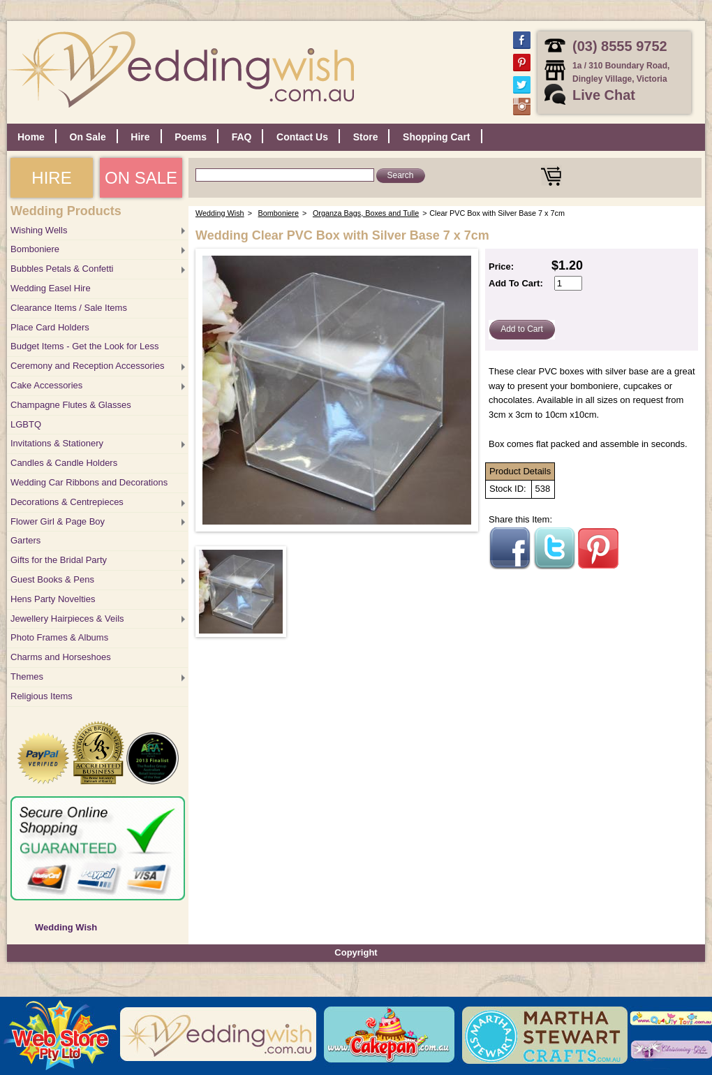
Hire (140, 136)
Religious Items (41, 696)
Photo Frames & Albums (59, 637)
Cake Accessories (46, 385)
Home (31, 136)
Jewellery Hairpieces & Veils (67, 618)
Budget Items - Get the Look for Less (84, 346)
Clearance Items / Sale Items (68, 307)
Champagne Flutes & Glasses (70, 405)
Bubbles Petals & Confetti (61, 268)
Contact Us (302, 136)
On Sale (88, 136)
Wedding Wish (66, 927)
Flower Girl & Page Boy (57, 521)
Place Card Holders (49, 327)
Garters (25, 540)
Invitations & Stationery (56, 443)
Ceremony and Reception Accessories (87, 365)
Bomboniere (34, 249)
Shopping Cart (436, 136)
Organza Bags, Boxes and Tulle (366, 213)
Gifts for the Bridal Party (58, 560)
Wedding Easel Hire (50, 288)
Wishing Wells (38, 230)
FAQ (242, 136)
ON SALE (141, 177)
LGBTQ (25, 424)
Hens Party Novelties (52, 599)
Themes (26, 676)
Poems (191, 136)
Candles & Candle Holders (63, 463)
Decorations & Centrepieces (67, 502)
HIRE (51, 177)
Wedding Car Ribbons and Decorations (89, 482)
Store (365, 136)
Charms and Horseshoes (60, 657)
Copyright (355, 952)
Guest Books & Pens (52, 579)
